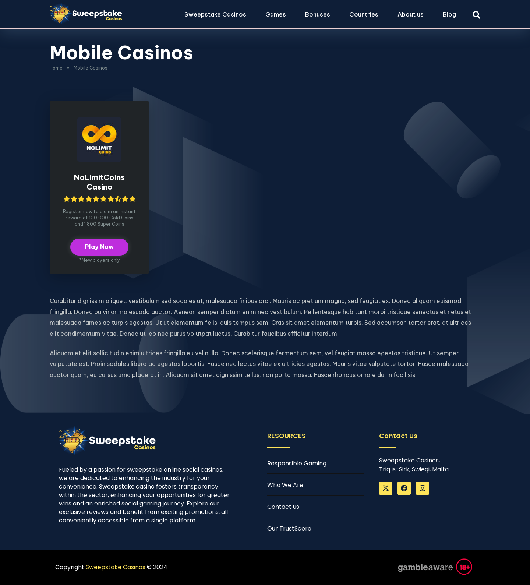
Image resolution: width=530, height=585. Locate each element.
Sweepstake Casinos (215, 14)
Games (275, 14)
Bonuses (317, 14)
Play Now (99, 247)
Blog (449, 14)
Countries (363, 14)
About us (411, 14)
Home (56, 68)
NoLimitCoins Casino (99, 182)
